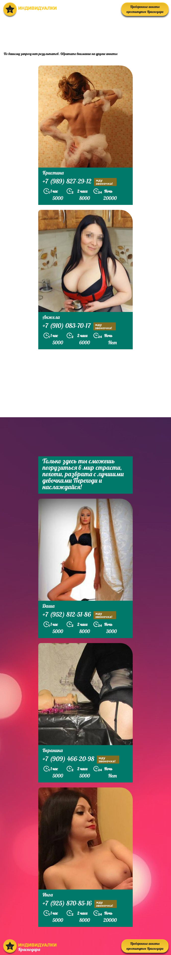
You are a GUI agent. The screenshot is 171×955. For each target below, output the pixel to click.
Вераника (53, 750)
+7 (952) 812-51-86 (79, 615)
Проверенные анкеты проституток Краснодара (145, 9)
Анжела (51, 317)
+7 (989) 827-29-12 (80, 182)
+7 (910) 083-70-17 (79, 326)
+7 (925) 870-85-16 (80, 904)
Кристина (53, 173)
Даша (48, 606)
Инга (48, 895)
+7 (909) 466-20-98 (81, 759)
